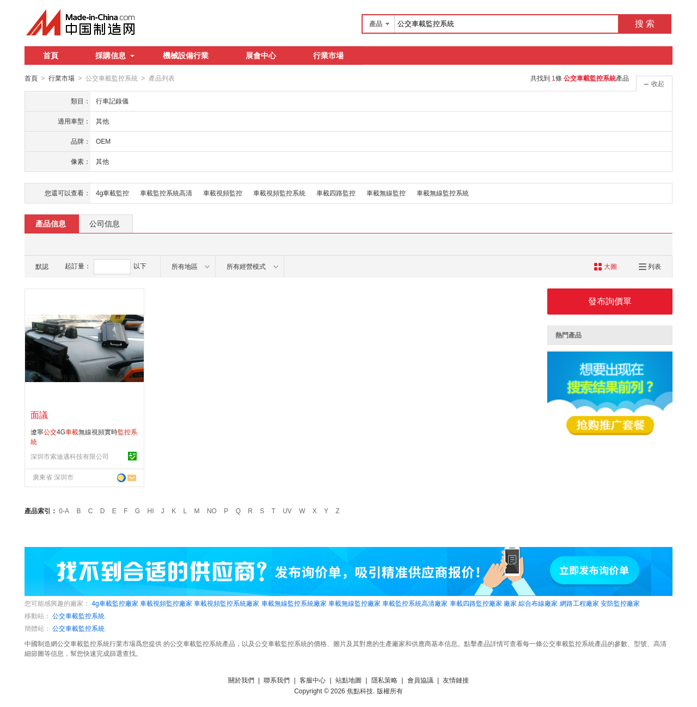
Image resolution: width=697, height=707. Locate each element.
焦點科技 (360, 690)
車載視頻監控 (222, 192)
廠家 (510, 603)
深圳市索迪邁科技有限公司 (69, 456)
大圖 (605, 266)
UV (287, 510)
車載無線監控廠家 (354, 603)
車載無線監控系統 (443, 192)
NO (212, 510)
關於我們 (241, 680)
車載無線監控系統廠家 (294, 603)
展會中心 (261, 55)
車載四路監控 (336, 192)
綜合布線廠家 (538, 603)
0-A (64, 510)
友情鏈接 (456, 680)
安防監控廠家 (620, 603)
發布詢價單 (610, 300)
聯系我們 (277, 680)
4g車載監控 (112, 192)
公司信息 (104, 223)
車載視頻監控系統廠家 (226, 603)
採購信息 (114, 55)
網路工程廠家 (579, 603)
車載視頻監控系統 (279, 192)
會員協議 (420, 680)
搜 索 (645, 23)
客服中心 (312, 680)
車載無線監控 (386, 192)
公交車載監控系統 (78, 615)
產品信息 (50, 223)
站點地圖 (348, 680)
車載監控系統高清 (166, 192)
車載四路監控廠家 (476, 603)
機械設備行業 (186, 55)
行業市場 (328, 55)
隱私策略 (384, 680)
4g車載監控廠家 (114, 603)
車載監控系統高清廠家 (415, 603)
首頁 (50, 55)
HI (151, 510)
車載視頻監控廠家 (166, 603)
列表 (650, 266)
